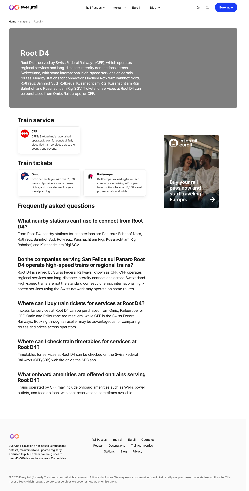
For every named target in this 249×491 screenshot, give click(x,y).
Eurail (131, 439)
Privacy (137, 451)
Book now (226, 7)
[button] (198, 7)
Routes (98, 445)
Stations (25, 21)
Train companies (142, 445)
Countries (147, 439)
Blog (124, 451)
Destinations (117, 445)
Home (12, 21)
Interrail (117, 439)
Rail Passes (99, 439)
